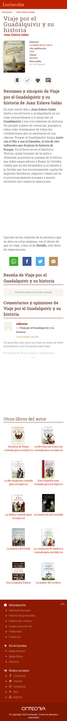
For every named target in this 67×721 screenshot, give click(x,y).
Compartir (27, 261)
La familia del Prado (18, 548)
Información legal (19, 610)
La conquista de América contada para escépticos (48, 550)
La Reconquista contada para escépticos (18, 482)
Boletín (17, 697)
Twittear (40, 261)
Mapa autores (17, 651)
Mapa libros (16, 656)
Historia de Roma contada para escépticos (18, 448)
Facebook (19, 676)
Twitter (18, 681)
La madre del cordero (48, 582)
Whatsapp (13, 261)
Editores (14, 661)
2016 (31, 51)
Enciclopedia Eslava (18, 582)
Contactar (15, 636)
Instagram (19, 686)
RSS (15, 691)
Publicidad (15, 631)
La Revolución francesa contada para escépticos (48, 448)
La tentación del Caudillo (48, 514)
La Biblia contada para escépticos (18, 516)
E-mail (53, 261)
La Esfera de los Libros (40, 45)
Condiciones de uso (20, 626)
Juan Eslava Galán (25, 12)
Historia (33, 57)
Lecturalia (7, 12)
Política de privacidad (22, 615)
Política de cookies (20, 621)
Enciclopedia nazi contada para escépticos (48, 482)
